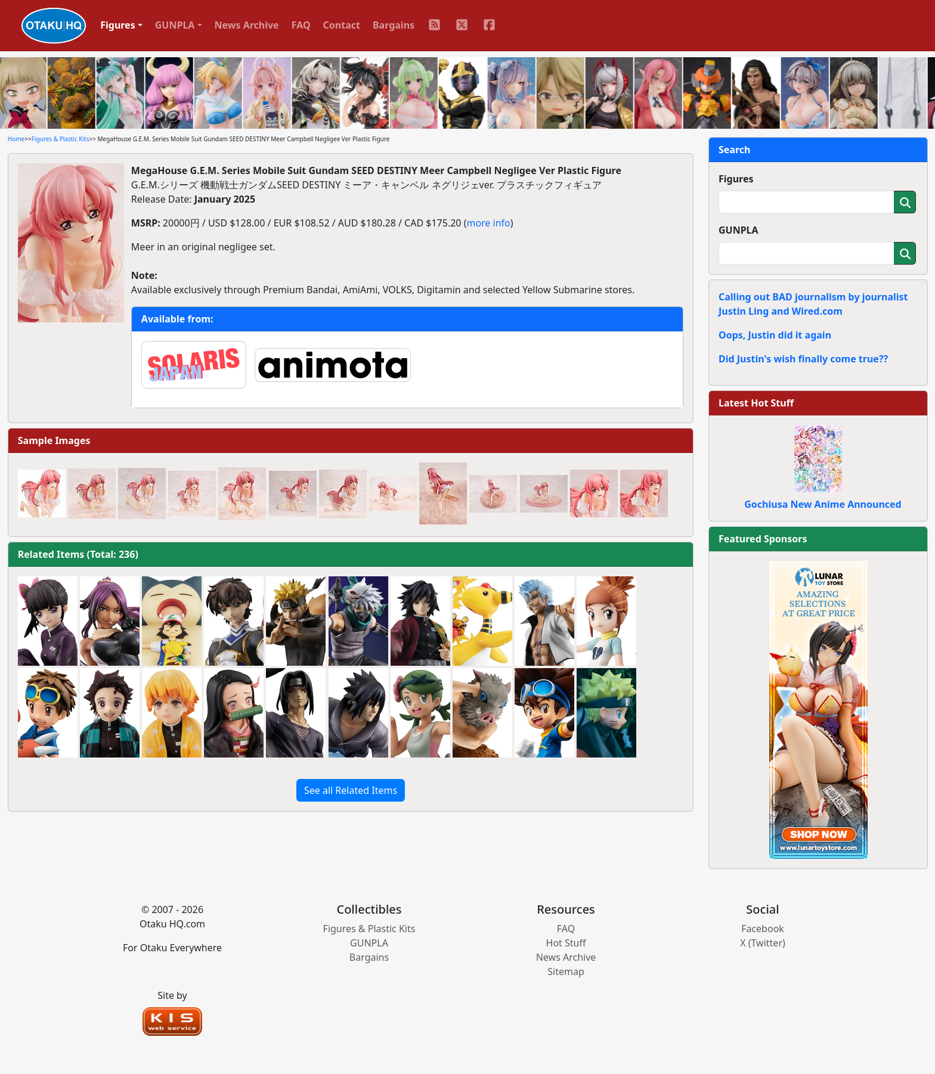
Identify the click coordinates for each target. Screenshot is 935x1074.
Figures (736, 178)
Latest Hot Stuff (756, 402)
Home (16, 139)
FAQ (301, 25)
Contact (341, 25)
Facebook (762, 928)
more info (488, 222)
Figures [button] (117, 25)
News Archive (247, 25)
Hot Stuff (566, 942)
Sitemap (565, 971)
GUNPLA (738, 230)
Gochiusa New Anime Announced (822, 504)
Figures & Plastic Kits (60, 139)
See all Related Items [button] (350, 790)
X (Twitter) (762, 942)
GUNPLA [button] (175, 25)
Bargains (393, 25)
